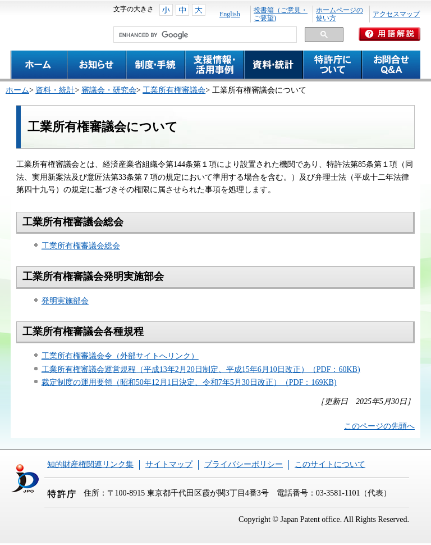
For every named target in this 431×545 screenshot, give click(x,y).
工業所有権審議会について (102, 127)
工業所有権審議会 (174, 90)
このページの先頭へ (379, 426)
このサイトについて (330, 464)
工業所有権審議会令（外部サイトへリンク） (120, 356)
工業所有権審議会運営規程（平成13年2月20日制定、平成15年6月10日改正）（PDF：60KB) (201, 369)
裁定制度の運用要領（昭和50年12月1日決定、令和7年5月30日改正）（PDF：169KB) (189, 382)
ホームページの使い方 (339, 14)
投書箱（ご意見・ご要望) (281, 14)
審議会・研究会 (108, 90)
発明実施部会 (65, 301)
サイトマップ (168, 464)
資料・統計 (55, 90)
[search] (204, 35)
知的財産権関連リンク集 (90, 464)
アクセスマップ (396, 14)
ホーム (17, 90)
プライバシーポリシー (243, 464)
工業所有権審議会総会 (81, 246)
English (229, 14)
